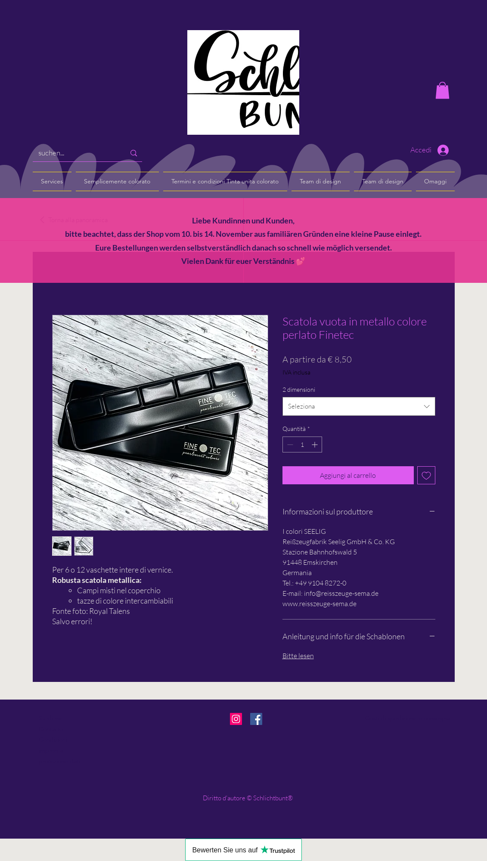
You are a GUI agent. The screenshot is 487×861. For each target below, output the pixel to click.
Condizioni (53, 739)
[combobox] (358, 406)
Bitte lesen (298, 655)
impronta (51, 750)
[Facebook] (256, 719)
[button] (442, 90)
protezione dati (59, 761)
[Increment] (315, 444)
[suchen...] (75, 153)
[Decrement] (289, 444)
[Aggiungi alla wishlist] (426, 475)
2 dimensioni (298, 389)
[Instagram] (236, 719)
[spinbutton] (302, 444)
